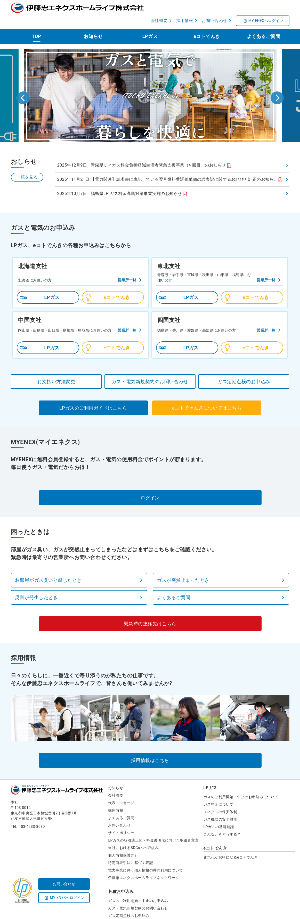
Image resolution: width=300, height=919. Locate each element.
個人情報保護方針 (123, 842)
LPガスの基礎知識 (219, 814)
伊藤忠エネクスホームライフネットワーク (143, 865)
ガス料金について (218, 791)
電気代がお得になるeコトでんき (231, 844)
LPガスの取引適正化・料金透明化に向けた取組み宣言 (153, 827)
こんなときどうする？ (222, 821)
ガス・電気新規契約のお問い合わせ (138, 895)
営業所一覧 (127, 267)
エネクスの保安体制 (220, 799)
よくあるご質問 (263, 23)
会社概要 (115, 782)
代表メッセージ (121, 790)
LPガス (150, 23)
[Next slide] (277, 84)
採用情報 (115, 797)
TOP (36, 23)
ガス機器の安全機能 (220, 806)
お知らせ (93, 23)
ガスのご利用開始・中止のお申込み (138, 888)
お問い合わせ (119, 812)
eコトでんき (206, 23)
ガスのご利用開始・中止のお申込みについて (241, 784)
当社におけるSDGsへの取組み (133, 835)
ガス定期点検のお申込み (128, 903)
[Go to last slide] (23, 84)
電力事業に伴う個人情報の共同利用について (145, 857)
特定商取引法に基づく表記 (130, 850)
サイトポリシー (121, 820)
